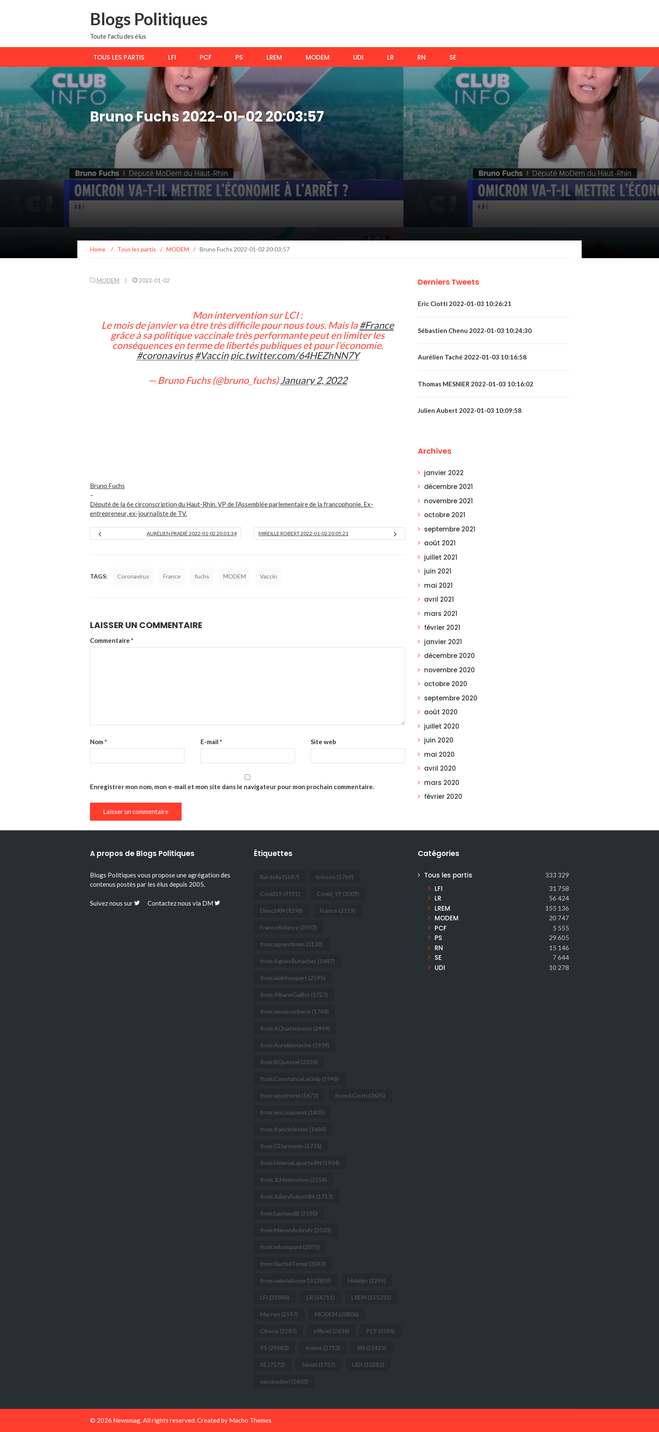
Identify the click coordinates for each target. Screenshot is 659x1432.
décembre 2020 (449, 655)
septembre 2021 (449, 529)
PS (239, 57)
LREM (274, 57)
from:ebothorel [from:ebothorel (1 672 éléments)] (289, 1095)
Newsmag (126, 1420)
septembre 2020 (450, 698)
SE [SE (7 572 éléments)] (272, 1364)
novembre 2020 (449, 670)
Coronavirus (133, 576)
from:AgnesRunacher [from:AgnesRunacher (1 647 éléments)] (297, 960)
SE (452, 57)
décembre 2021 (448, 486)
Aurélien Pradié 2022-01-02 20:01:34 (192, 533)
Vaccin (268, 576)
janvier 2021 (443, 641)
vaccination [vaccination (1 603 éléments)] (284, 1381)
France (172, 576)
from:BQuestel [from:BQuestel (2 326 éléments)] (289, 1061)
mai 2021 (438, 585)
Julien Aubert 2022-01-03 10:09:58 (470, 410)
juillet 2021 (440, 557)
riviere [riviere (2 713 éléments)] (323, 1347)
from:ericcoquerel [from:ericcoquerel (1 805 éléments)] (292, 1112)
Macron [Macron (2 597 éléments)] (279, 1314)
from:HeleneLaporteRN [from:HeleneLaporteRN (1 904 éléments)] (300, 1162)
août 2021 (440, 543)
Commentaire (112, 640)
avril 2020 (440, 768)
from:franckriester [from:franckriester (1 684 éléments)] (293, 1129)
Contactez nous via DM (184, 903)
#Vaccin (212, 355)
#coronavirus (165, 355)
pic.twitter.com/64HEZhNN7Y (294, 355)
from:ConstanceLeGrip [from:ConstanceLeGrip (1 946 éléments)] (299, 1078)
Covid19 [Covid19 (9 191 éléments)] (280, 893)
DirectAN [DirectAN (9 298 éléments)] (281, 910)
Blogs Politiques (149, 19)
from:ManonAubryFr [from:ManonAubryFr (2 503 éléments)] (295, 1230)
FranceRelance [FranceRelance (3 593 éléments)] (288, 927)
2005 (196, 884)
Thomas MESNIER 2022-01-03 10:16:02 (475, 384)
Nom (98, 741)
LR (390, 57)
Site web (323, 741)
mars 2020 (441, 782)
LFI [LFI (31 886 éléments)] (275, 1297)
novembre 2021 (448, 501)
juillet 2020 (441, 726)
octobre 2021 (444, 514)
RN (421, 57)
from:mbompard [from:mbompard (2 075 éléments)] (290, 1246)
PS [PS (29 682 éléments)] (274, 1347)
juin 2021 (437, 571)
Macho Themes (250, 1420)
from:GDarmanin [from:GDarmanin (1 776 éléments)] (291, 1145)
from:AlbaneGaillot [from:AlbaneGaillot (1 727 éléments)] (294, 994)
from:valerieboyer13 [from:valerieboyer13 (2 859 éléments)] (295, 1280)
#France (376, 325)
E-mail (211, 741)
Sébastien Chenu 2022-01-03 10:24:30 (475, 330)
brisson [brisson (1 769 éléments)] (334, 876)
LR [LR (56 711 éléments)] (320, 1297)
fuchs (202, 576)
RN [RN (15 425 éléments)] (371, 1347)
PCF (206, 57)
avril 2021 (439, 599)
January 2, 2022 (313, 380)
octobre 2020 (445, 683)
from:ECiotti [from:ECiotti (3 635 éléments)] (360, 1095)
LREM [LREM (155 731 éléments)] (371, 1297)
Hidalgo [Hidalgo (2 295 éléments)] (367, 1280)
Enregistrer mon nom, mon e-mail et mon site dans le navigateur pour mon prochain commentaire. (232, 786)
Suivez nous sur (115, 903)
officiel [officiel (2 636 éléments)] (331, 1330)
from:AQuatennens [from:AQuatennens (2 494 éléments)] (295, 1028)
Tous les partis (119, 57)
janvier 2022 (444, 472)
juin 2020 (438, 740)
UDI (358, 57)
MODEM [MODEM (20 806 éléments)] (337, 1314)
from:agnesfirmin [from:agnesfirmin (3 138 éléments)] (291, 944)
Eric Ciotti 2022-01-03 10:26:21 (464, 303)
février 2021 (442, 627)
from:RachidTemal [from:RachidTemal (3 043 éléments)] (293, 1263)
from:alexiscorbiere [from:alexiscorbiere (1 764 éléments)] (294, 1011)
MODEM (318, 57)
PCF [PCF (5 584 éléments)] (380, 1330)
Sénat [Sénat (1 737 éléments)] (318, 1364)
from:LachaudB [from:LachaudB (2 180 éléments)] (289, 1213)
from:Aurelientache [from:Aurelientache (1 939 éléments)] (295, 1045)
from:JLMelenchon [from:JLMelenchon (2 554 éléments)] (293, 1179)
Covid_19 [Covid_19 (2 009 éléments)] (338, 893)
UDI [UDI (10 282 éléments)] (368, 1364)
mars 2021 (440, 613)
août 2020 (441, 712)
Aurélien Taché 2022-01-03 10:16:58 (472, 357)
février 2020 (443, 796)
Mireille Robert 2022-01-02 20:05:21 (303, 533)
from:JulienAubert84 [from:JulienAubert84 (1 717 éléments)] (296, 1196)
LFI (172, 57)
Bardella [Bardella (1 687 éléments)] (279, 876)
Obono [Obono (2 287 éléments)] (278, 1330)
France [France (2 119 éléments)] (338, 910)
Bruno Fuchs (107, 485)
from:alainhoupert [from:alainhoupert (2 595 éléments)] (292, 977)
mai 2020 (439, 754)
